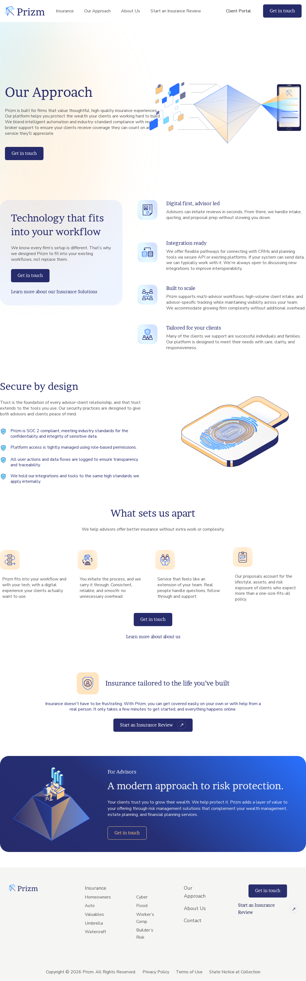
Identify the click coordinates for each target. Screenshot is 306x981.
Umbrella (94, 939)
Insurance (65, 11)
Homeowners (98, 914)
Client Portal (238, 11)
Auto (90, 922)
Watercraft (95, 948)
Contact (192, 937)
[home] (24, 11)
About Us (130, 11)
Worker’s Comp (145, 934)
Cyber (141, 914)
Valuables (94, 931)
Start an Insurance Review (176, 11)
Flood (141, 922)
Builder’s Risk (144, 950)
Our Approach (97, 11)
